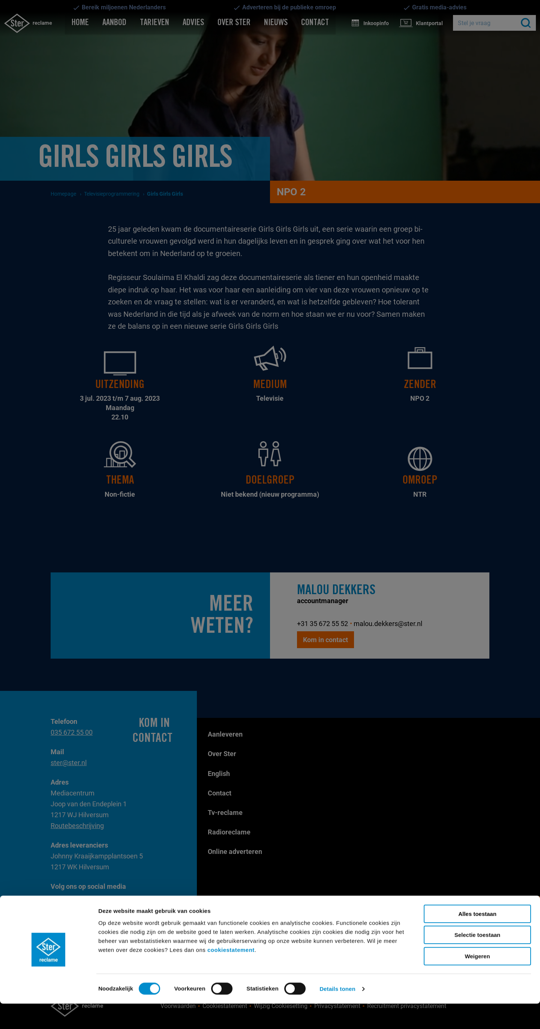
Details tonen (337, 1014)
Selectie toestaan (477, 960)
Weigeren (477, 981)
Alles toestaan (477, 939)
